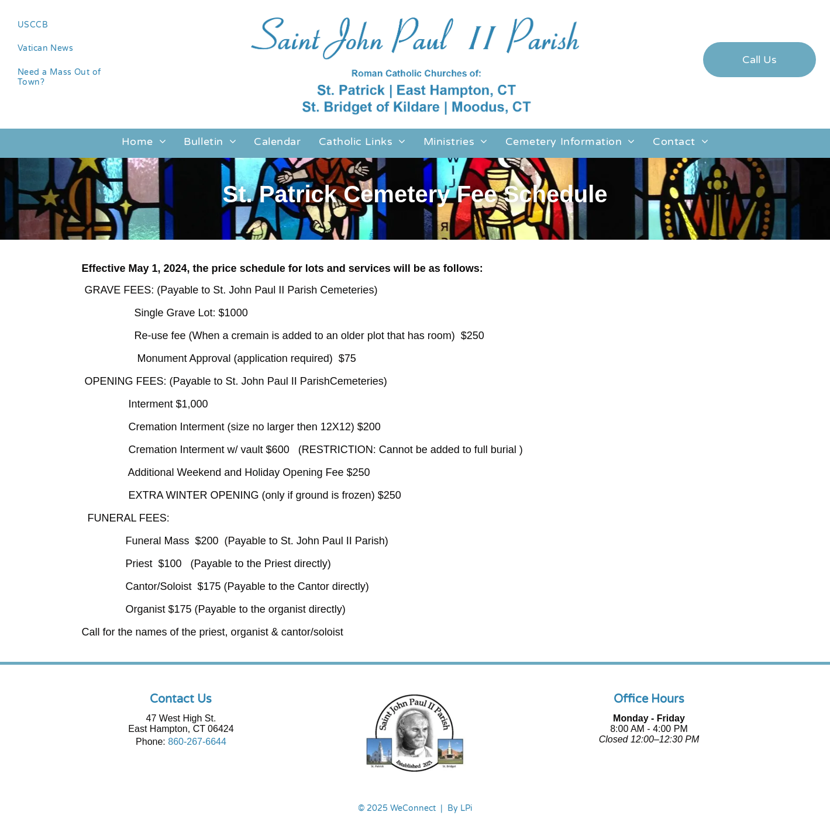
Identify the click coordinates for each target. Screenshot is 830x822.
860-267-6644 (197, 742)
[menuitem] (70, 25)
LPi (466, 808)
